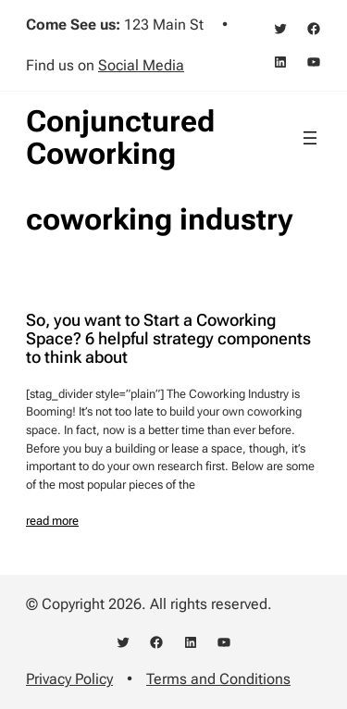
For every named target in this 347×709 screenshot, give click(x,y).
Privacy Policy (69, 679)
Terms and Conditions (218, 679)
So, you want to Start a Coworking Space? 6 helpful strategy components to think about (168, 339)
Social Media (141, 65)
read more (52, 521)
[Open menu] (310, 138)
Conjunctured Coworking (120, 137)
